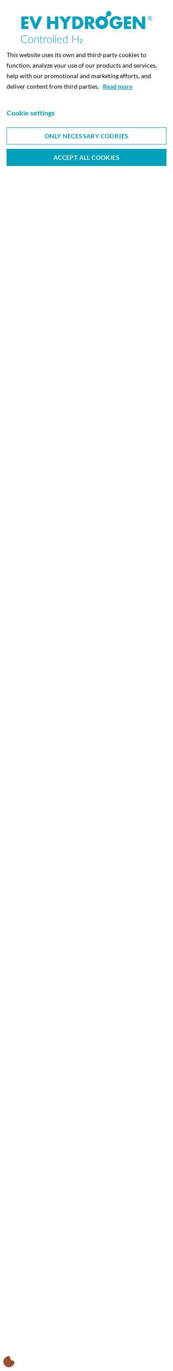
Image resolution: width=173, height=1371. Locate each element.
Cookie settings (31, 112)
